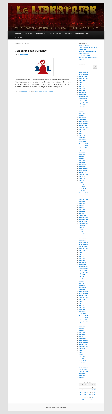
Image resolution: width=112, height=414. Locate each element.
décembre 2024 (83, 96)
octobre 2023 (83, 125)
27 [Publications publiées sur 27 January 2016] (85, 397)
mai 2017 (81, 281)
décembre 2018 (83, 242)
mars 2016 (82, 309)
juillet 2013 (82, 375)
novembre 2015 (83, 318)
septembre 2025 (83, 78)
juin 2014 (81, 352)
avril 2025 (82, 88)
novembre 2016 (83, 293)
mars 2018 (82, 260)
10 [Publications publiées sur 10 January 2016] (95, 389)
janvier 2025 (82, 94)
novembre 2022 (83, 146)
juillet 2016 (82, 301)
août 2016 (82, 299)
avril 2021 (82, 185)
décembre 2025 (83, 72)
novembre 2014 (83, 342)
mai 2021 (81, 182)
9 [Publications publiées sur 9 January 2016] (92, 389)
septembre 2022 (83, 150)
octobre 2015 (83, 320)
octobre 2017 (83, 271)
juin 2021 (81, 180)
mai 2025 (81, 86)
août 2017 (82, 275)
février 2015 (82, 336)
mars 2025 (82, 90)
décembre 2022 (83, 144)
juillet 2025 (82, 82)
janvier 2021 (82, 191)
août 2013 (82, 373)
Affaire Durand (28, 33)
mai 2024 (81, 111)
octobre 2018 (83, 246)
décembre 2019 (83, 217)
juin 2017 (81, 279)
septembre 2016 (83, 297)
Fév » (92, 399)
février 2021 (82, 189)
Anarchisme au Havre (41, 33)
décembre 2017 (83, 266)
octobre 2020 (83, 197)
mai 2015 (81, 330)
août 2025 (82, 80)
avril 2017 (82, 283)
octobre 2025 (83, 76)
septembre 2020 (83, 199)
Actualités (18, 33)
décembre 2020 (83, 193)
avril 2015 (82, 332)
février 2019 (82, 238)
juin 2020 (81, 205)
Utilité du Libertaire (84, 45)
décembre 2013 (83, 365)
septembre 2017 (83, 273)
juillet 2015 (82, 326)
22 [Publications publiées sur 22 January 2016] (90, 395)
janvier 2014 (82, 363)
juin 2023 (81, 131)
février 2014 (82, 361)
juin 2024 (81, 109)
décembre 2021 (83, 168)
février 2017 (82, 287)
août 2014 (82, 348)
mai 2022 (81, 158)
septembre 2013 (83, 371)
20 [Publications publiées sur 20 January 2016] (85, 395)
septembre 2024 (83, 103)
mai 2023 (81, 133)
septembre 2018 (83, 248)
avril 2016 (82, 307)
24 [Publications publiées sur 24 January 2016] (95, 395)
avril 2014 (82, 356)
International (68, 33)
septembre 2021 (83, 174)
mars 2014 (82, 359)
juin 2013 (81, 377)
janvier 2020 (82, 215)
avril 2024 (82, 113)
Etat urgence (38, 91)
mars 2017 (82, 285)
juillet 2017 (82, 277)
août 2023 (82, 129)
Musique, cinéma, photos (82, 33)
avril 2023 (82, 135)
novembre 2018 (83, 244)
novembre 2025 (83, 74)
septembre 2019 (83, 223)
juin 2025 (81, 84)
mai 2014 (81, 354)
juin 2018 (81, 254)
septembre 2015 (83, 322)
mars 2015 (82, 334)
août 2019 (82, 225)
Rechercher (82, 64)
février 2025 (82, 92)
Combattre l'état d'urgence (31, 50)
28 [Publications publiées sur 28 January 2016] (87, 397)
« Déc (82, 399)
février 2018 (82, 262)
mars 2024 (82, 115)
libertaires (45, 91)
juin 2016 (81, 303)
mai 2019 (81, 232)
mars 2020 (82, 211)
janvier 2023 (82, 141)
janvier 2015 (82, 338)
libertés (51, 91)
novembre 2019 (83, 219)
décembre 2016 (83, 291)
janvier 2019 (82, 240)
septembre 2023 (83, 127)
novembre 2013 (83, 367)
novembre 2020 (83, 195)
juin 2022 (81, 156)
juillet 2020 (82, 203)
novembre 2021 (83, 170)
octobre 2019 (83, 221)
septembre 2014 (83, 346)
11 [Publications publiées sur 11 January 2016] (80, 392)
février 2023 (82, 139)
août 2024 (82, 105)
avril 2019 (82, 234)
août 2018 (82, 250)
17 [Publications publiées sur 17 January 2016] (95, 392)
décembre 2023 (83, 121)
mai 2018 (81, 256)
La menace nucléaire (85, 55)
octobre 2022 (83, 148)
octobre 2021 (83, 172)
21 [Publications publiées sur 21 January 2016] (87, 395)
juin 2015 (81, 328)
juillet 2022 (82, 154)
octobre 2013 (83, 369)
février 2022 (82, 164)
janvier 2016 (82, 314)
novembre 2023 (83, 123)
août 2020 (82, 201)
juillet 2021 (82, 178)
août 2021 (82, 176)
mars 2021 (82, 187)
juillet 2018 (82, 252)
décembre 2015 (83, 316)
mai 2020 (81, 207)
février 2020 (82, 213)
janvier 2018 (82, 264)
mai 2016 (81, 305)
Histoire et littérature (56, 33)
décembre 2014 (83, 340)
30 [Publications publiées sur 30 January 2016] (92, 397)
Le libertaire (18, 37)
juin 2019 (81, 230)
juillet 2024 (82, 107)
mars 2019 (82, 236)
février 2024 (82, 117)
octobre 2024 (83, 101)
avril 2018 (82, 258)
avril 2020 (82, 209)
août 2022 (82, 152)
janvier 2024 (82, 119)
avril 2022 (82, 160)
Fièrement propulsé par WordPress (56, 407)
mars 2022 (82, 162)
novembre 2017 (83, 268)
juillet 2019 (82, 227)
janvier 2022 (82, 166)
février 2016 (82, 311)
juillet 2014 (82, 350)
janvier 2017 (82, 289)
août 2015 (82, 324)
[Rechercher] (95, 67)
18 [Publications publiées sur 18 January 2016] (80, 395)
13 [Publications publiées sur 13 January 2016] (85, 392)
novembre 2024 (83, 98)
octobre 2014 (83, 344)
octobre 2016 (83, 295)
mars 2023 (82, 137)
